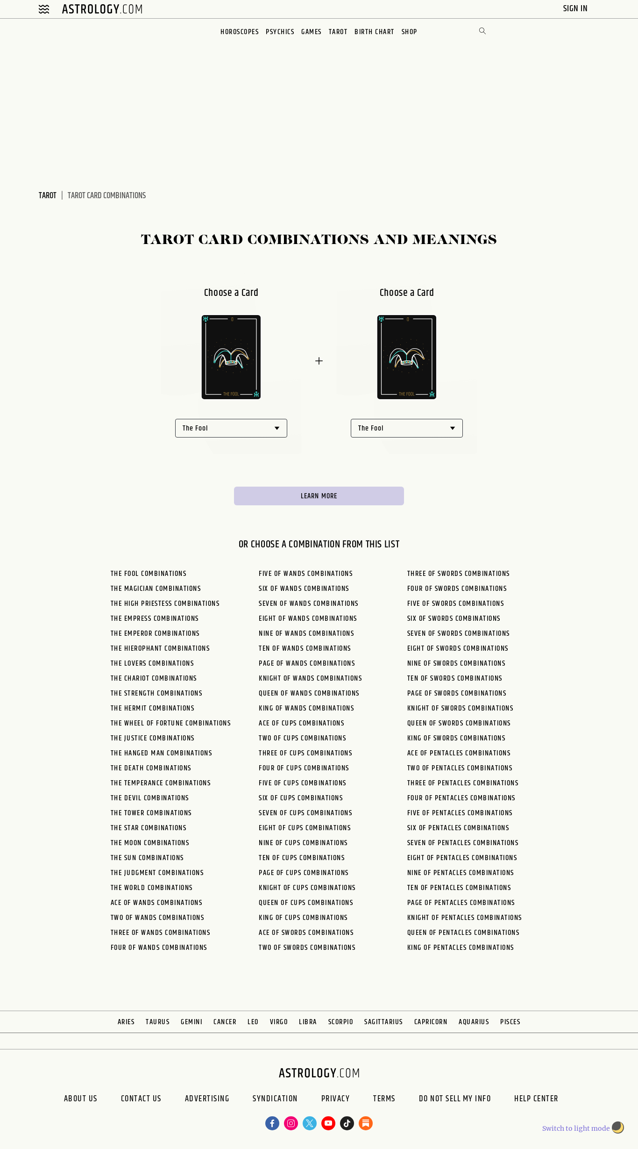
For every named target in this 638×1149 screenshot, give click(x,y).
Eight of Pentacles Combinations (462, 858)
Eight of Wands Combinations (308, 619)
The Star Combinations (149, 828)
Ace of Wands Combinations (157, 903)
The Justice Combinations (153, 738)
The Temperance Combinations (161, 783)
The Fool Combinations (149, 574)
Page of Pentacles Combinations (461, 903)
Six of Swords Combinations (454, 619)
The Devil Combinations (150, 798)
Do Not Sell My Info (455, 1100)
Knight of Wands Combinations (310, 678)
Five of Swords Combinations (455, 604)
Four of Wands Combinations (159, 948)
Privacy (335, 1100)
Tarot (338, 32)
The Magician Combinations (156, 589)
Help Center (536, 1100)
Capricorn (431, 1022)
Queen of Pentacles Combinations (463, 933)
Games (311, 32)
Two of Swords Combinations (307, 948)
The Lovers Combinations (152, 663)
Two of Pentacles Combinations (460, 768)
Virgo (279, 1022)
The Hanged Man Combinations (162, 753)
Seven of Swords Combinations (458, 633)
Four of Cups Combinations (304, 768)
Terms (384, 1100)
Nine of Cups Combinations (303, 843)
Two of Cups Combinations (302, 738)
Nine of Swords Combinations (456, 663)
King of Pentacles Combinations (460, 948)
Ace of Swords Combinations (306, 933)
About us (81, 1100)
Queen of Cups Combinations (306, 903)
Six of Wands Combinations (304, 589)
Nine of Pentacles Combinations (460, 873)
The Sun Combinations (147, 858)
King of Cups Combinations (303, 918)
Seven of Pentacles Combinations (463, 843)
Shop (410, 32)
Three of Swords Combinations (458, 574)
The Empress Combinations (155, 619)
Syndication (275, 1100)
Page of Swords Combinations (457, 693)
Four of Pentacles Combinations (461, 798)
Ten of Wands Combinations (305, 648)
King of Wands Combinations (306, 708)
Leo (253, 1022)
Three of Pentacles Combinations (463, 783)
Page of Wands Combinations (307, 663)
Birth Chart (374, 32)
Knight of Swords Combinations (460, 708)
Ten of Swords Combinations (455, 678)
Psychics (280, 32)
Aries (126, 1022)
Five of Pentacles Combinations (460, 813)
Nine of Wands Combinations (306, 633)
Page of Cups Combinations (304, 873)
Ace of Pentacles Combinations (459, 753)
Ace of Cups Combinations (301, 723)
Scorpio (341, 1022)
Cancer (224, 1022)
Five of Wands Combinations (306, 574)
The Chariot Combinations (154, 678)
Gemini (191, 1022)
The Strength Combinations (157, 693)
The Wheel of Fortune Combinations (171, 723)
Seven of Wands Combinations (309, 604)
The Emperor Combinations (155, 633)
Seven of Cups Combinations (305, 813)
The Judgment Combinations (157, 873)
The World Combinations (152, 888)
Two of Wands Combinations (158, 918)
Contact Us (141, 1100)
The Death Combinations (151, 768)
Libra (308, 1022)
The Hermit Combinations (153, 708)
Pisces (510, 1022)
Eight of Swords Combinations (458, 648)
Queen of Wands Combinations (309, 693)
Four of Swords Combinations (457, 589)
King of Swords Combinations (456, 738)
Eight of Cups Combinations (305, 828)
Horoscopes (239, 32)
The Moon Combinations (150, 843)
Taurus (158, 1022)
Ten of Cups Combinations (302, 858)
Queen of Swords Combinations (459, 723)
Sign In (576, 8)
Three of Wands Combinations (161, 933)
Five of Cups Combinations (303, 783)
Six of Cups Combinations (301, 798)
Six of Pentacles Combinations (458, 828)
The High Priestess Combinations (165, 604)
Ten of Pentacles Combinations (459, 888)
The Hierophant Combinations (160, 648)
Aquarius (474, 1022)
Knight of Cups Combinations (307, 888)
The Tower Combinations (151, 813)
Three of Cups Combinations (305, 753)
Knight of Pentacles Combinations (464, 918)
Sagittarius (383, 1022)
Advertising (207, 1100)
